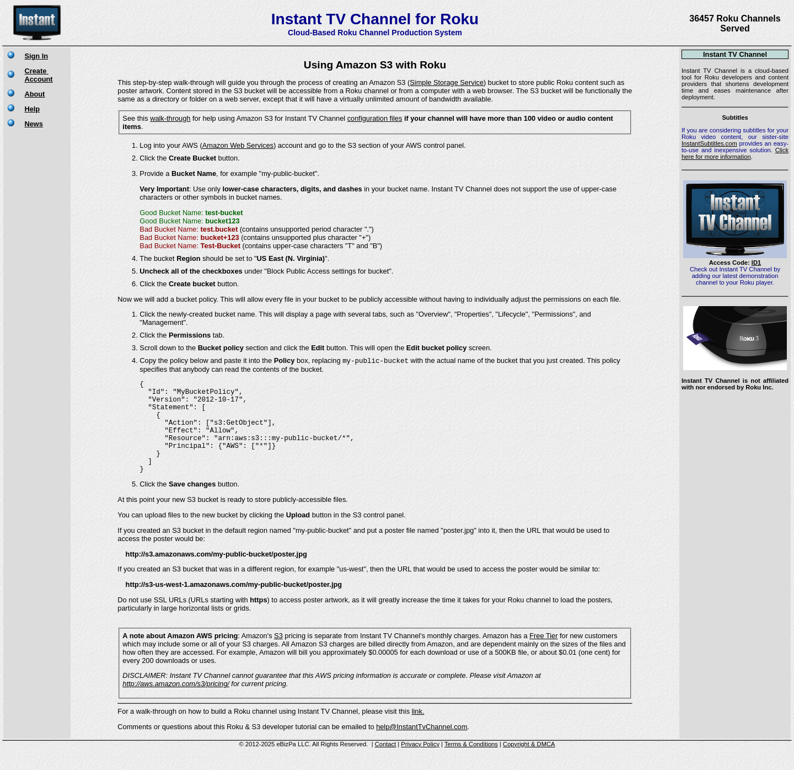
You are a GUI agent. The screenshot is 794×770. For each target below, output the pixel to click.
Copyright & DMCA (529, 764)
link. (418, 732)
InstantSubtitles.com (709, 143)
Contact (385, 764)
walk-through (170, 118)
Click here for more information (735, 153)
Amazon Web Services (237, 145)
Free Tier (543, 656)
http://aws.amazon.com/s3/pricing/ (175, 704)
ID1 (756, 262)
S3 (278, 656)
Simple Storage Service (447, 82)
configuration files (375, 118)
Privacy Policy (420, 764)
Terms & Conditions (471, 764)
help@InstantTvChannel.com (421, 747)
